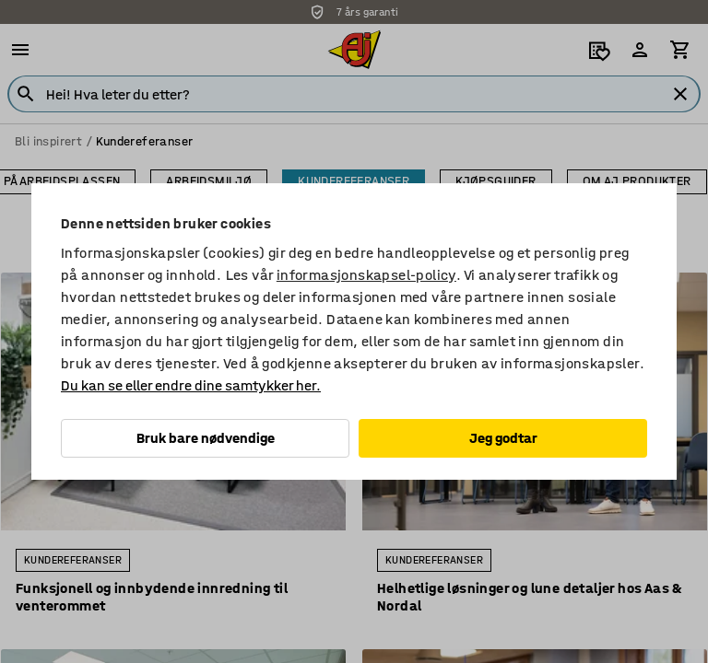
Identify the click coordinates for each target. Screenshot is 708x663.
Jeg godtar (503, 438)
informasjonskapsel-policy (366, 275)
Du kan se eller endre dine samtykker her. (191, 385)
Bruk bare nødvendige (205, 438)
